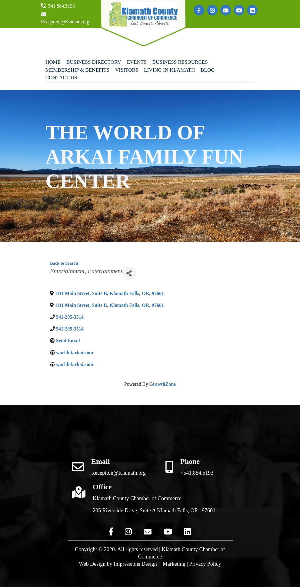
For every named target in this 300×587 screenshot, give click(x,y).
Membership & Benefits (77, 70)
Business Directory (93, 62)
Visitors (126, 70)
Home (53, 62)
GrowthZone (162, 384)
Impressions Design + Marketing (149, 564)
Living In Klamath (169, 70)
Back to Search (64, 263)
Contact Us (61, 77)
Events (137, 62)
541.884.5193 (58, 5)
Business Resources (180, 62)
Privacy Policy (205, 564)
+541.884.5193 (196, 473)
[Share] (129, 273)
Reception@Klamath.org (65, 18)
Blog (208, 70)
